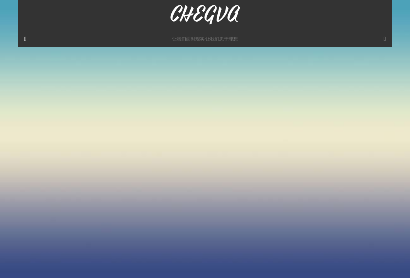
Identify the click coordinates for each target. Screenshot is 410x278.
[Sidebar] (25, 39)
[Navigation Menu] (384, 39)
